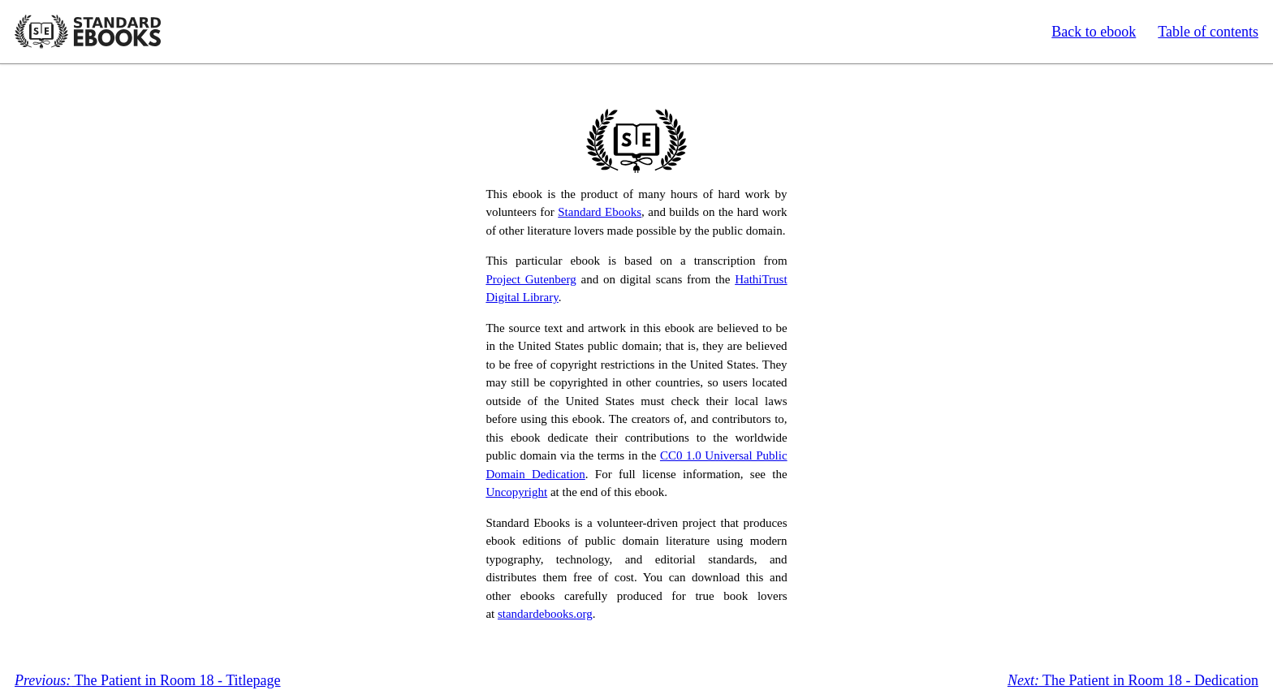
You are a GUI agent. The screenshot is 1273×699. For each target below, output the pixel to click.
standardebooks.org (545, 613)
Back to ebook (1093, 32)
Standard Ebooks (88, 32)
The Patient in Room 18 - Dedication (1133, 680)
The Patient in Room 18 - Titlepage (147, 680)
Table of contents (1208, 32)
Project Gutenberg (530, 279)
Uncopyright (516, 491)
